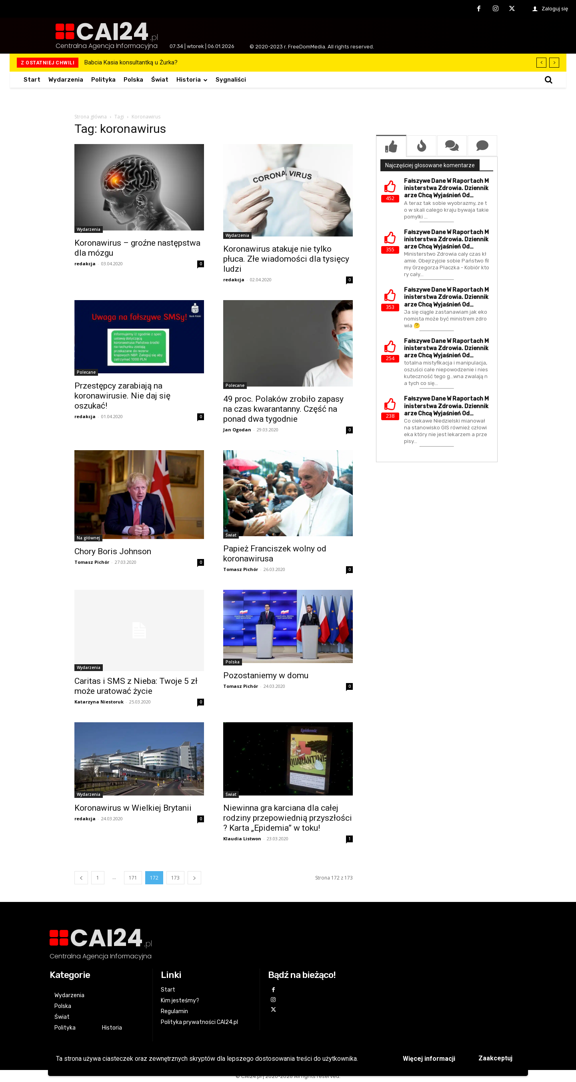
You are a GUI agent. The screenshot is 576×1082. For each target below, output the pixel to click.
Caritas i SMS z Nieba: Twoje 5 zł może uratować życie (136, 686)
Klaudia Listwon (242, 839)
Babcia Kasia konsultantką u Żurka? (131, 62)
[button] (548, 80)
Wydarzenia (88, 229)
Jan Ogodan (237, 430)
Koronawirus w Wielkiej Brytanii (133, 808)
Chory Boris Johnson (112, 551)
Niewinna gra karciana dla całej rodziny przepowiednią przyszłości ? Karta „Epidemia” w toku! (287, 818)
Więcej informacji (429, 1058)
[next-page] (194, 877)
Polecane (86, 372)
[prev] (541, 63)
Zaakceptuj (495, 1058)
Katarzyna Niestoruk (99, 702)
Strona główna (90, 116)
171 (133, 877)
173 (175, 877)
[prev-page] (81, 877)
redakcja (85, 263)
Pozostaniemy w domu (265, 675)
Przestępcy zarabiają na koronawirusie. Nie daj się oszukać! (122, 396)
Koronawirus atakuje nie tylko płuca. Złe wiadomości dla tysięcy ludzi (286, 259)
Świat (231, 535)
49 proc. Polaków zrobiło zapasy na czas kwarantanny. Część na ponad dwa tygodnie (283, 409)
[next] (554, 63)
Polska (233, 662)
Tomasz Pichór (91, 562)
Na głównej (88, 538)
